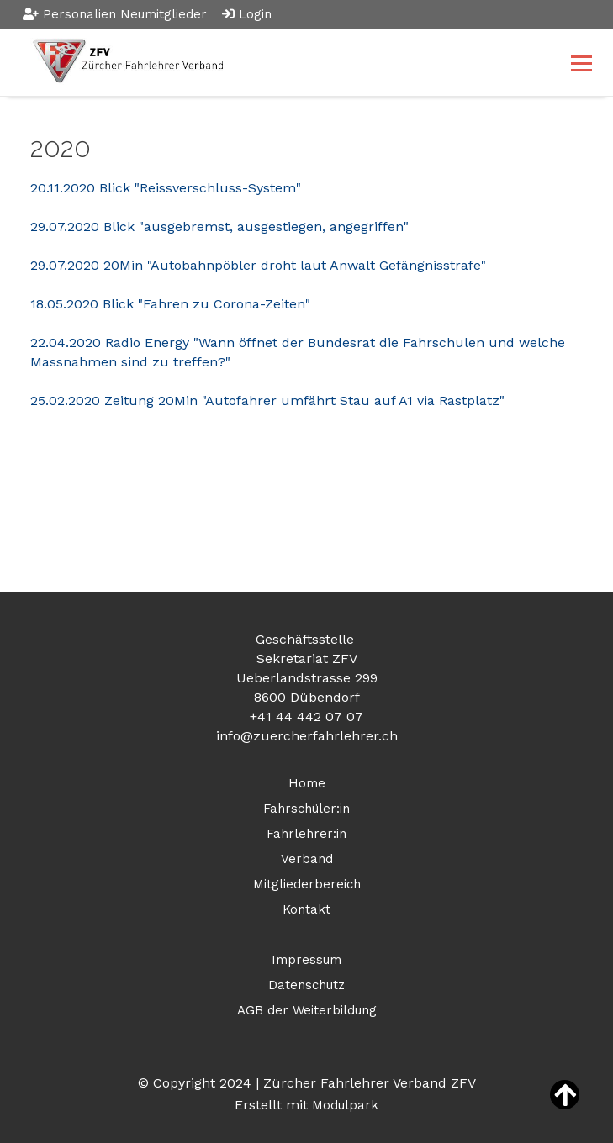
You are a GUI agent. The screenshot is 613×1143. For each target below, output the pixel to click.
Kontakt (306, 909)
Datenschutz (306, 985)
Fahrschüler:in (306, 808)
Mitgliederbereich (307, 884)
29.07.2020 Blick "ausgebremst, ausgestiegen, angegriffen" (219, 226)
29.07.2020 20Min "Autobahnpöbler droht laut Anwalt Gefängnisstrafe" (258, 265)
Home (306, 783)
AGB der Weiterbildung (307, 1010)
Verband (307, 858)
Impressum (306, 959)
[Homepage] (251, 62)
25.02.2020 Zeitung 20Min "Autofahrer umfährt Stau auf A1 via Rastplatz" (267, 400)
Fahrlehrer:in (306, 833)
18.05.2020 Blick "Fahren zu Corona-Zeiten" (170, 304)
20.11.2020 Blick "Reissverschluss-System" (165, 188)
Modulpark (345, 1105)
